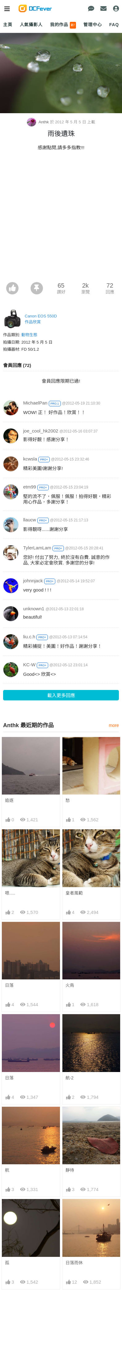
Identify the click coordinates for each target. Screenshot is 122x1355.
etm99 (29, 486)
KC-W (29, 664)
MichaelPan (35, 402)
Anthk (38, 122)
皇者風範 (74, 893)
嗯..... (10, 893)
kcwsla (30, 458)
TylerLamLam (37, 547)
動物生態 (29, 335)
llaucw (29, 519)
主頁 (7, 24)
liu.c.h (29, 636)
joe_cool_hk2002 (40, 430)
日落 (9, 985)
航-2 (69, 1077)
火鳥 (69, 985)
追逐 (9, 800)
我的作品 (63, 25)
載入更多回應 (61, 695)
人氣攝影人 (31, 24)
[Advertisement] (61, 218)
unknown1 (33, 608)
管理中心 (92, 24)
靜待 (69, 1170)
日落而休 (74, 1262)
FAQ (114, 24)
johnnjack (33, 580)
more (114, 725)
